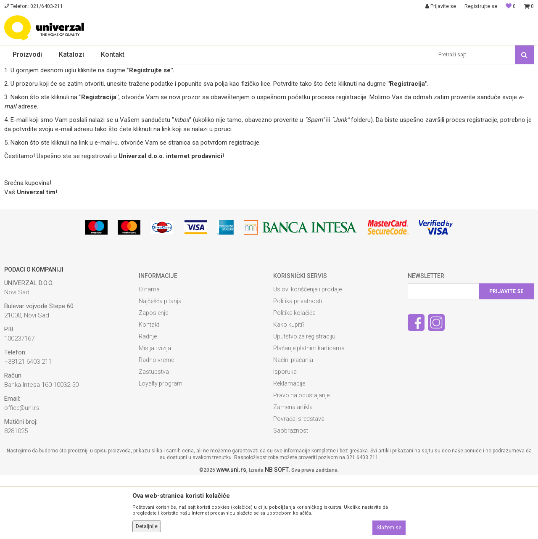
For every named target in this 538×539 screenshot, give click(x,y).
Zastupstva (154, 436)
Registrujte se (480, 6)
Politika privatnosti (297, 365)
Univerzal (15, 70)
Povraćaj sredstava (298, 483)
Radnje (148, 400)
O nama (149, 353)
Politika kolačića (294, 377)
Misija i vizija (155, 412)
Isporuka (285, 436)
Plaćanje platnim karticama (309, 412)
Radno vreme (156, 424)
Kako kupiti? (289, 389)
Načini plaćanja (293, 424)
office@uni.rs (22, 472)
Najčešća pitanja (160, 365)
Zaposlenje (153, 377)
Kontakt (149, 389)
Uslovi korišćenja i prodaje (307, 353)
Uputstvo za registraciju (304, 400)
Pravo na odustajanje (301, 459)
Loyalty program (160, 447)
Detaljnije (147, 526)
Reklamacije (289, 447)
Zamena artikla (293, 471)
